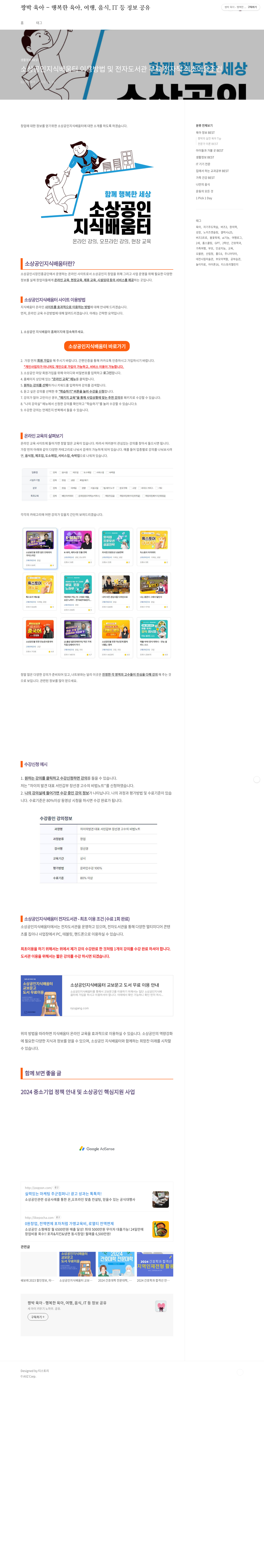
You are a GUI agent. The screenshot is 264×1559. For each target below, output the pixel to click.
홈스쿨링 (207, 424)
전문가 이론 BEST (208, 325)
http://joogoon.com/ (38, 1360)
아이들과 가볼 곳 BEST (209, 331)
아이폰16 (213, 445)
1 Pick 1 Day (204, 379)
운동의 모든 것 (204, 372)
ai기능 (225, 419)
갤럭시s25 (226, 413)
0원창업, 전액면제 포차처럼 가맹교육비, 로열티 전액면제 (69, 1396)
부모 (210, 429)
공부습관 (235, 440)
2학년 (225, 424)
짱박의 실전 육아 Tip (209, 319)
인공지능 (221, 429)
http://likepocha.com (39, 1390)
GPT (217, 424)
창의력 (233, 408)
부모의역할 (222, 440)
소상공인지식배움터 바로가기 (97, 461)
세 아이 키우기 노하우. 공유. (44, 1481)
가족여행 (201, 429)
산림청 (209, 435)
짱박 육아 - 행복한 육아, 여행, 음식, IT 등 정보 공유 (85, 8)
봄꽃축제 (215, 419)
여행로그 (237, 419)
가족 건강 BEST (205, 359)
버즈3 (224, 408)
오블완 (199, 435)
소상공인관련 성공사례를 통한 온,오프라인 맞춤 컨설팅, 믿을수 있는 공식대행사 (80, 1372)
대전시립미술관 (204, 440)
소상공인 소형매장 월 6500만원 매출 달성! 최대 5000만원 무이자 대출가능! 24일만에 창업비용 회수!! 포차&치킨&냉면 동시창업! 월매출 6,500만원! (84, 1404)
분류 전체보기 (204, 307)
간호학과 (236, 424)
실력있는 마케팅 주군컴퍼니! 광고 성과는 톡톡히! (63, 1366)
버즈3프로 (201, 419)
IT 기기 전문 (203, 345)
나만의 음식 (203, 365)
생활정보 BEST (205, 338)
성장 (198, 413)
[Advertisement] (132, 59)
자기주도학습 (210, 408)
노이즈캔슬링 (210, 413)
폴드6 (219, 435)
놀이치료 (201, 445)
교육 (230, 429)
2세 (198, 424)
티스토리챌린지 (229, 445)
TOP (240, 1545)
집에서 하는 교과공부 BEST (212, 352)
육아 (198, 408)
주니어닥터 (231, 435)
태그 (39, 22)
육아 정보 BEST (205, 314)
